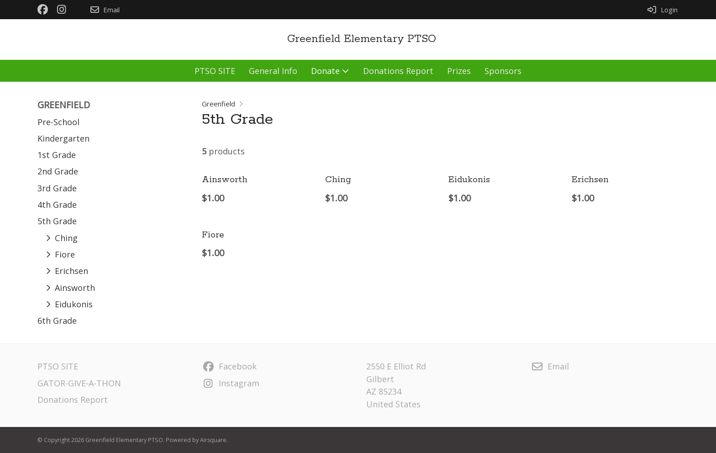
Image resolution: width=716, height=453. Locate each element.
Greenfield (218, 103)
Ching (338, 179)
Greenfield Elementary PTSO (361, 39)
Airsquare (213, 440)
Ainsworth (224, 179)
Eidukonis (469, 179)
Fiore (213, 235)
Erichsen (590, 179)
